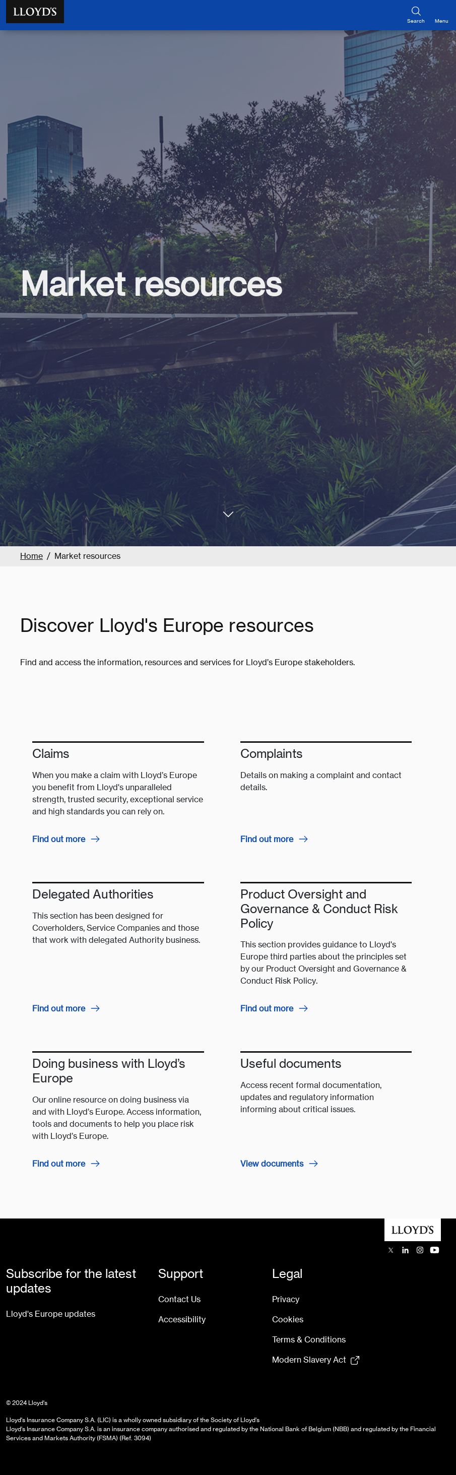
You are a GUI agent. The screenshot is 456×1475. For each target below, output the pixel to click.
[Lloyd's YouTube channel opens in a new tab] (434, 1250)
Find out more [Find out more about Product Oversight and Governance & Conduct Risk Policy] (266, 1008)
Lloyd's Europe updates (50, 1314)
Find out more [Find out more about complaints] (266, 839)
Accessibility (182, 1319)
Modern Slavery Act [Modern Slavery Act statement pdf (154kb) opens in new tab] (309, 1360)
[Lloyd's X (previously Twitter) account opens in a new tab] (390, 1250)
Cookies (287, 1319)
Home (31, 556)
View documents (271, 1164)
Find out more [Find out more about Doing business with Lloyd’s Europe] (58, 1164)
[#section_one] (228, 514)
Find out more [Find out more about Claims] (58, 839)
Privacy (285, 1299)
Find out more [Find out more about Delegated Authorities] (58, 1008)
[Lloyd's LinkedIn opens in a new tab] (405, 1250)
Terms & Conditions (309, 1339)
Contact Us (179, 1299)
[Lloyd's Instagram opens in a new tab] (420, 1250)
